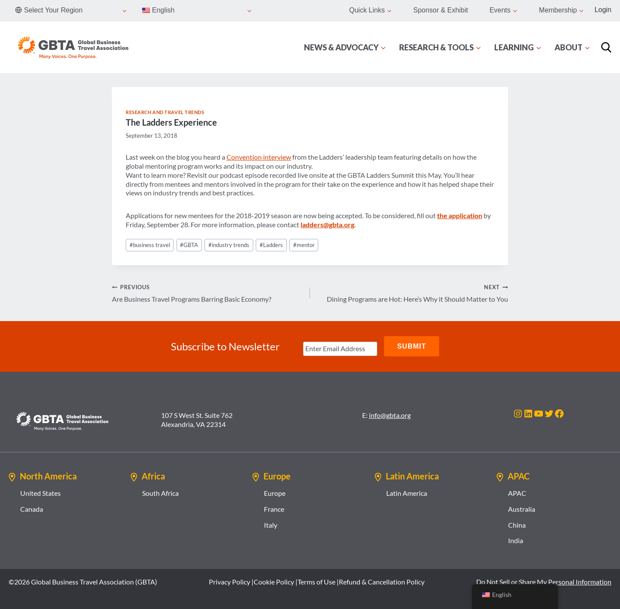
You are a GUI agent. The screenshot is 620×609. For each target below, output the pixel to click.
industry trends (228, 244)
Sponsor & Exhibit (440, 10)
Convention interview (258, 157)
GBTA (189, 244)
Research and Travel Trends (165, 112)
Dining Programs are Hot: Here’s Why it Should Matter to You (412, 292)
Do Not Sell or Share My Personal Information (543, 581)
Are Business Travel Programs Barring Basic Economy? (207, 292)
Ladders (271, 244)
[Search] (606, 47)
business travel (150, 244)
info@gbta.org (390, 414)
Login (603, 9)
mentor (304, 244)
